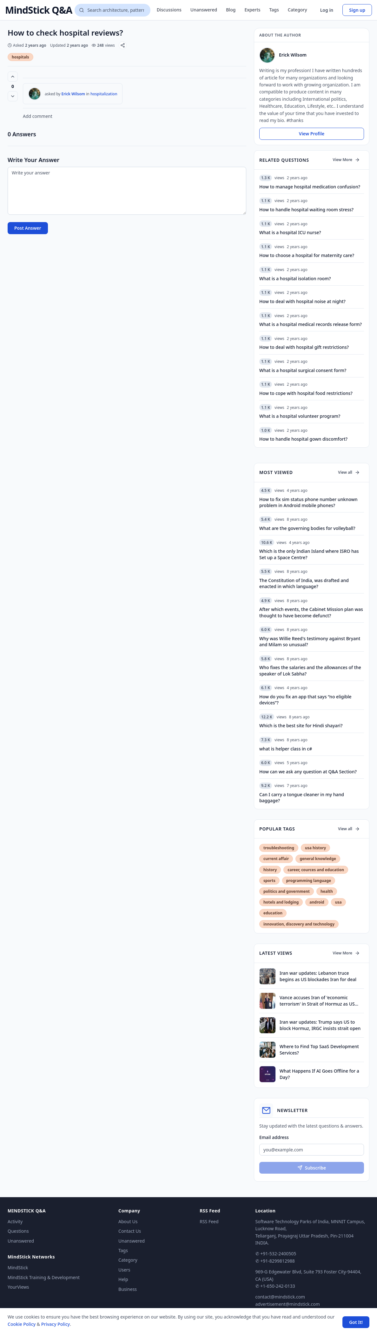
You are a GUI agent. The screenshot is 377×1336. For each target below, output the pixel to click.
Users (124, 1270)
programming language (308, 880)
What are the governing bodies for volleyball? (307, 528)
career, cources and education (316, 869)
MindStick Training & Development (44, 1277)
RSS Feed (209, 1221)
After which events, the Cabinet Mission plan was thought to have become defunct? (311, 612)
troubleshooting (278, 848)
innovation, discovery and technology (298, 924)
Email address (274, 1137)
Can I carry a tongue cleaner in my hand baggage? (301, 797)
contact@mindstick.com (280, 1297)
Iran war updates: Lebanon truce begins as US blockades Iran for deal (318, 976)
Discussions (169, 10)
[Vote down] (13, 96)
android (316, 902)
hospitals (20, 57)
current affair (276, 858)
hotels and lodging (281, 902)
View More (346, 159)
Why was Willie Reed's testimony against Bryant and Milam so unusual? (309, 641)
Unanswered (203, 10)
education (272, 913)
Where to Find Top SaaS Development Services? (319, 1049)
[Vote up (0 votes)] (13, 76)
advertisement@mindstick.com (287, 1304)
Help (123, 1279)
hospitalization (103, 94)
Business (127, 1289)
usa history (315, 848)
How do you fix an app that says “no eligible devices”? (305, 700)
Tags (274, 10)
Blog (230, 10)
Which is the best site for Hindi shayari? (300, 725)
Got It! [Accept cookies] (356, 1322)
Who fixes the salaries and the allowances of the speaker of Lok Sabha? (310, 670)
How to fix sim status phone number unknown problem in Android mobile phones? (308, 502)
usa (338, 902)
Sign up (357, 10)
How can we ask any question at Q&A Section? (308, 772)
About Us (127, 1221)
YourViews (18, 1287)
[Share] (123, 45)
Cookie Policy (22, 1324)
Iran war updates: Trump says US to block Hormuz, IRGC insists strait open (320, 1025)
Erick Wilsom (73, 94)
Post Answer (27, 228)
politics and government (286, 891)
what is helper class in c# (285, 749)
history (270, 869)
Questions (18, 1231)
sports (269, 880)
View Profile (311, 134)
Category (297, 10)
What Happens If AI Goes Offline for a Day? (319, 1074)
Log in (327, 10)
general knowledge (318, 858)
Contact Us (129, 1231)
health (327, 891)
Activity (15, 1221)
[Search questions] (112, 10)
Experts (252, 10)
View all (349, 472)
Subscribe (311, 1168)
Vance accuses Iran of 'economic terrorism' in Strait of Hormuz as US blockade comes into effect (317, 1000)
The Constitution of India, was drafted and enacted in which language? (304, 583)
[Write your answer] (127, 191)
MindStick (18, 1268)
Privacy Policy (55, 1324)
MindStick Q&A (38, 10)
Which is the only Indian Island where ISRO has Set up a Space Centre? (309, 554)
